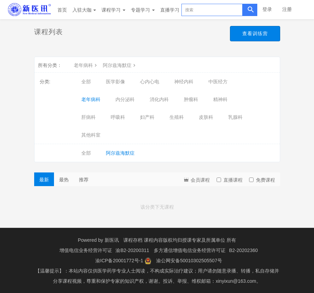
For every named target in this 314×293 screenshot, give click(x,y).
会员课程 (196, 179)
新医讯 (112, 240)
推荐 (83, 179)
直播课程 (230, 180)
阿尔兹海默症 (120, 65)
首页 (62, 10)
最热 (64, 179)
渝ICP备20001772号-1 (119, 260)
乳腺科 (235, 117)
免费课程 (262, 180)
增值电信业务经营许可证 (85, 250)
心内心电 (149, 81)
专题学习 (143, 10)
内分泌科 (125, 99)
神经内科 (183, 81)
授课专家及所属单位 (203, 240)
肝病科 (88, 117)
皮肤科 (206, 117)
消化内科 (159, 99)
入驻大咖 (84, 10)
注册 (287, 9)
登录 (267, 9)
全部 (86, 81)
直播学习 (169, 10)
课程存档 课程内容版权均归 (152, 240)
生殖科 (176, 117)
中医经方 (218, 81)
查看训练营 (255, 33)
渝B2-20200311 (132, 250)
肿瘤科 (191, 99)
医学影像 (115, 81)
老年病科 (86, 65)
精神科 (220, 99)
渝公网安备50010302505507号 (189, 260)
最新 (44, 179)
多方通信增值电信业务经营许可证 (190, 250)
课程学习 (113, 10)
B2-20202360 (243, 250)
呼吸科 (118, 117)
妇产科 (147, 117)
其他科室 (90, 135)
